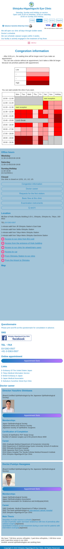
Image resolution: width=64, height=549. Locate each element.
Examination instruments (32, 203)
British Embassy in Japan (12, 376)
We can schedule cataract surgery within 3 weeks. (20, 36)
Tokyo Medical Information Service (16, 373)
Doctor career (32, 189)
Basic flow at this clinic (32, 198)
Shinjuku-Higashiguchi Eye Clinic (32, 8)
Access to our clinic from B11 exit (19, 239)
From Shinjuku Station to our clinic (20, 256)
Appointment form (32, 361)
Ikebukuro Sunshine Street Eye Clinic (17, 381)
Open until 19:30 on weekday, (24, 15)
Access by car (11, 252)
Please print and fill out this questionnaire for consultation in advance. (28, 328)
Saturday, (19, 13)
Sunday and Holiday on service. (36, 13)
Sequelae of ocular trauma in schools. (17, 520)
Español (59, 20)
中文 (45, 20)
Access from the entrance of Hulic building (23, 243)
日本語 (32, 20)
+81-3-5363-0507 (10, 351)
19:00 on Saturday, (43, 15)
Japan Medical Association (13, 378)
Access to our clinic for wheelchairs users (23, 247)
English (39, 20)
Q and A (32, 208)
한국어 (52, 20)
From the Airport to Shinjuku (17, 260)
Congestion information (32, 184)
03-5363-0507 (10, 223)
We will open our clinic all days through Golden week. (21, 31)
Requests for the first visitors (31, 193)
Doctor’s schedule (8, 33)
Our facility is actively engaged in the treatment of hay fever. (24, 39)
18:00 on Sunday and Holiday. (32, 17)
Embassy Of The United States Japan (17, 370)
